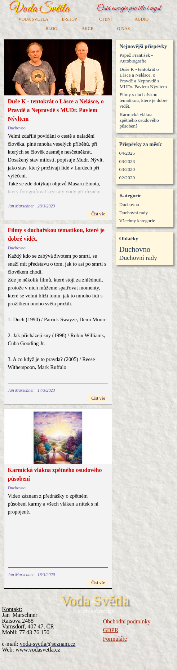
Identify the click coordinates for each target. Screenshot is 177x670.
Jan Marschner (21, 206)
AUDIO (141, 19)
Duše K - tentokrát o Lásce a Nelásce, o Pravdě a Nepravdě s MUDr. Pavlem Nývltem (56, 110)
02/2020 (127, 177)
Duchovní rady (133, 212)
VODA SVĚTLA (33, 19)
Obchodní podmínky (127, 621)
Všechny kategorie (137, 220)
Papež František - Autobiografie (136, 58)
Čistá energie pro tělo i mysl (129, 8)
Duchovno (17, 127)
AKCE (87, 28)
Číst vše (98, 213)
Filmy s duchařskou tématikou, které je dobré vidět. (144, 100)
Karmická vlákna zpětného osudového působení (139, 120)
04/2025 (127, 153)
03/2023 (127, 161)
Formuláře (115, 639)
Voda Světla (39, 8)
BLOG (51, 28)
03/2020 (127, 169)
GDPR (111, 630)
